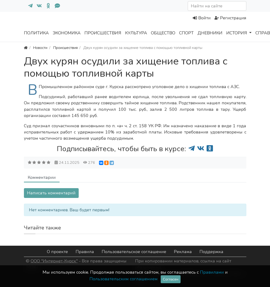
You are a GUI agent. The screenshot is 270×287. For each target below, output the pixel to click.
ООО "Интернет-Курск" (54, 261)
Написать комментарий (51, 193)
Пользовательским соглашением (123, 279)
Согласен (170, 279)
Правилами (212, 272)
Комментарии (42, 177)
